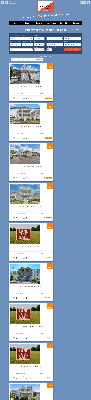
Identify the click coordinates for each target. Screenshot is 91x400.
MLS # (35, 47)
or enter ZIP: (37, 36)
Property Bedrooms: (15, 41)
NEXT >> (39, 59)
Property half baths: (39, 41)
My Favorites (75, 29)
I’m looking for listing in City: (17, 36)
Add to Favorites (15, 93)
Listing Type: (50, 36)
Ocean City (63, 23)
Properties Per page (52, 47)
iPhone (2, 2)
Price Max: (67, 41)
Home (15, 23)
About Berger (51, 23)
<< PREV (14, 59)
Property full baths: (27, 41)
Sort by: (66, 36)
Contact (76, 23)
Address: (12, 47)
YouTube (88, 2)
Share (26, 93)
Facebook (84, 2)
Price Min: (49, 41)
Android (6, 2)
